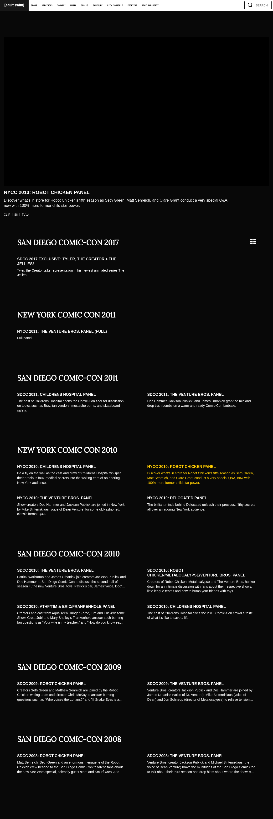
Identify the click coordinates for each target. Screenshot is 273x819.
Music (73, 5)
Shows (34, 5)
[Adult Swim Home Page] (14, 5)
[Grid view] (253, 241)
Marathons (47, 5)
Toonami (61, 5)
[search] (265, 5)
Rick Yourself (115, 5)
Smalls (84, 5)
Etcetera (132, 5)
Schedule (98, 5)
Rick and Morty (150, 5)
